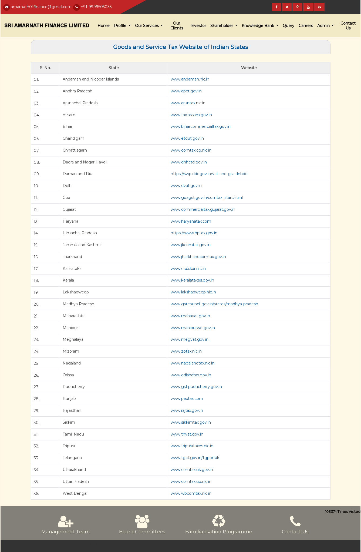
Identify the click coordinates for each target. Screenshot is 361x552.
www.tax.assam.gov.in (191, 114)
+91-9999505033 (96, 6)
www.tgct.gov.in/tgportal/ (195, 457)
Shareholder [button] (222, 25)
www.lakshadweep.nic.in (193, 292)
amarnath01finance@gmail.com (41, 6)
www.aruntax (183, 103)
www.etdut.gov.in (187, 138)
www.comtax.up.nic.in (191, 481)
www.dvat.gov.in (186, 185)
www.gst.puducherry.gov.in (196, 386)
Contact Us (348, 26)
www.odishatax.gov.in (191, 375)
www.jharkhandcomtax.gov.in (198, 256)
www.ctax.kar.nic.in (188, 268)
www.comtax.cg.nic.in (191, 150)
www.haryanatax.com (191, 221)
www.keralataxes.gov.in (192, 280)
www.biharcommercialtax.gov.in (201, 126)
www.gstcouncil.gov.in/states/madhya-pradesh (214, 304)
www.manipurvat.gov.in (193, 327)
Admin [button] (324, 25)
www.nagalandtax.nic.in (192, 363)
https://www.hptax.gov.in (194, 232)
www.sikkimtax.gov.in (191, 422)
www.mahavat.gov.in (190, 315)
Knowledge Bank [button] (258, 25)
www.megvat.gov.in (189, 339)
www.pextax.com (187, 398)
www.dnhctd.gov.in (189, 162)
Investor (198, 25)
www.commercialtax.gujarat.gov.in (203, 209)
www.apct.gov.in (186, 91)
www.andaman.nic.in (190, 79)
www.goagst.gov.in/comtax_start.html (207, 197)
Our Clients (176, 26)
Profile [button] (120, 25)
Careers (306, 25)
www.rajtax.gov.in (187, 410)
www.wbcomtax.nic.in (191, 493)
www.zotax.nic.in (186, 351)
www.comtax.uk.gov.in (192, 469)
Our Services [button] (147, 25)
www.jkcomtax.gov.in (191, 244)
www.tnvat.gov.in (187, 434)
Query (288, 25)
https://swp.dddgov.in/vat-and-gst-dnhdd (209, 173)
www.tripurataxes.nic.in (192, 445)
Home (103, 25)
